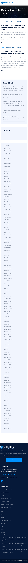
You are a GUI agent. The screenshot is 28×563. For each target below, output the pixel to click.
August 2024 (7, 196)
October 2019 (7, 337)
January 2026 (7, 153)
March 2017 (7, 405)
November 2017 (8, 387)
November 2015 (8, 428)
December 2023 (8, 212)
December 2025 (8, 156)
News (3, 21)
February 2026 (7, 151)
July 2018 (6, 370)
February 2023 (7, 235)
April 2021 (6, 291)
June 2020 (6, 316)
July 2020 (6, 314)
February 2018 (7, 382)
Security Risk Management (6, 498)
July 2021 (6, 283)
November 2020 (8, 303)
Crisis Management (5, 492)
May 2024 (6, 201)
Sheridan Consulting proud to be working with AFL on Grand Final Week (13, 27)
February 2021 (7, 296)
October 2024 (7, 191)
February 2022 (7, 265)
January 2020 (7, 329)
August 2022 (7, 250)
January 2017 (7, 410)
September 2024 (8, 194)
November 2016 (8, 413)
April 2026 (6, 145)
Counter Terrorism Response (7, 504)
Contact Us (3, 532)
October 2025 (7, 161)
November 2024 (8, 189)
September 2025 (8, 163)
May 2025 (6, 173)
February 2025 (7, 181)
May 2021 (6, 288)
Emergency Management (6, 489)
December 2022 (8, 240)
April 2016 (6, 423)
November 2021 (8, 273)
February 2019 (7, 357)
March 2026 (7, 148)
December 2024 (8, 186)
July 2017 (6, 395)
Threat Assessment (5, 495)
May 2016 (6, 421)
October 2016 (7, 415)
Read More (3, 42)
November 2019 (8, 334)
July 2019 (6, 344)
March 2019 (7, 354)
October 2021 (7, 275)
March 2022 (7, 263)
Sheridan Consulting (11, 21)
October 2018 (7, 365)
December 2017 (8, 385)
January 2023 (7, 237)
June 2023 (6, 224)
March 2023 (7, 232)
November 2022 (8, 242)
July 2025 (6, 168)
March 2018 (7, 380)
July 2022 (6, 252)
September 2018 (8, 367)
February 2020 (7, 326)
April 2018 (6, 377)
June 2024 (6, 199)
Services (2, 517)
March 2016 (7, 426)
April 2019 (6, 352)
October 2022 (7, 245)
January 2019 (7, 359)
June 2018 (6, 372)
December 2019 (8, 331)
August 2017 (7, 393)
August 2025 (7, 166)
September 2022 (8, 247)
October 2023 (7, 217)
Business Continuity (5, 501)
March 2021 (7, 293)
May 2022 (6, 258)
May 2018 (6, 375)
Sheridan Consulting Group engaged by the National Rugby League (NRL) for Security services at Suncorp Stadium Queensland (13, 88)
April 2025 (6, 176)
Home (2, 514)
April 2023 (6, 230)
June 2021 (6, 286)
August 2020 (7, 311)
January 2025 (7, 184)
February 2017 (7, 408)
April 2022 (6, 260)
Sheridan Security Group (6, 507)
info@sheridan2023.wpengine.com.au (9, 477)
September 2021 (8, 278)
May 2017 (6, 400)
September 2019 (8, 339)
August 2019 (7, 342)
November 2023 (8, 214)
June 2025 (6, 171)
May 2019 (6, 349)
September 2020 (8, 308)
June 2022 (6, 255)
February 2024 (7, 207)
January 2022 (7, 268)
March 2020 (7, 324)
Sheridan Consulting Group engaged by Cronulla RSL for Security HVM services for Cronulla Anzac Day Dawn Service (13, 96)
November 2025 (8, 158)
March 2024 (7, 204)
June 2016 (6, 418)
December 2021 (8, 270)
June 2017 (6, 398)
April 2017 (6, 403)
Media (2, 526)
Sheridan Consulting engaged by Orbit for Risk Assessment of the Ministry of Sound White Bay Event (13, 117)
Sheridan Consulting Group (12, 560)
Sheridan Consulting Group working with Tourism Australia (12, 52)
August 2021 (7, 280)
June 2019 (6, 347)
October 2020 (7, 306)
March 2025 (7, 179)
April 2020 (6, 321)
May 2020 (6, 319)
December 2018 (8, 362)
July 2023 (6, 222)
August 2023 (7, 219)
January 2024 (7, 209)
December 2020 (8, 301)
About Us (3, 523)
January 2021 (7, 298)
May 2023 (6, 227)
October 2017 (7, 390)
